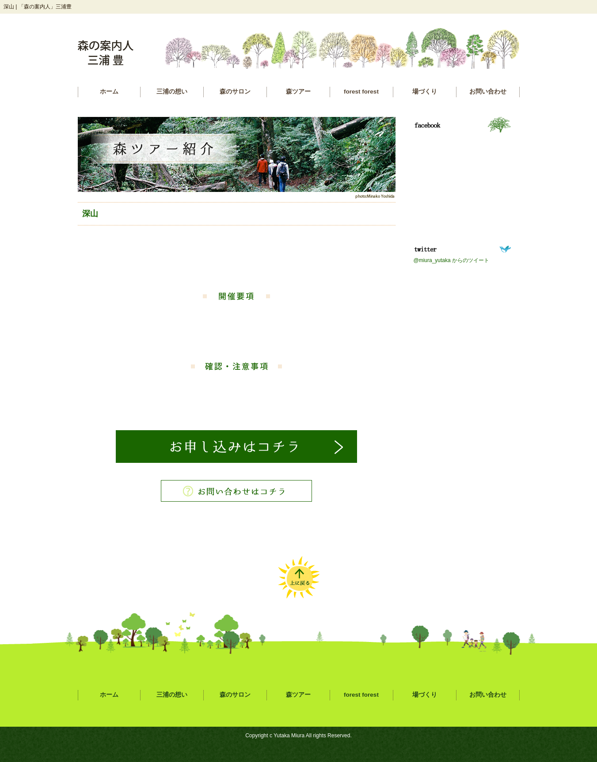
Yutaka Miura (289, 735)
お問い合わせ (487, 91)
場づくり (424, 91)
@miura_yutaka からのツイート (452, 260)
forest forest (361, 91)
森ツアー (298, 91)
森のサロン (235, 91)
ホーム (109, 91)
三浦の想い (171, 91)
